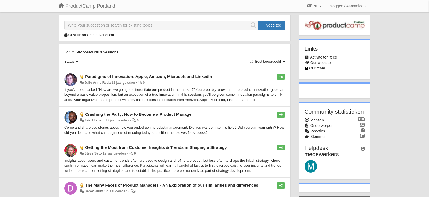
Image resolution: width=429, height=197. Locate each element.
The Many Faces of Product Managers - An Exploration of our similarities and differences (171, 185)
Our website (320, 62)
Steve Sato (93, 153)
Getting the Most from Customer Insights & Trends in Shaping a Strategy (156, 147)
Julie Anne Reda (97, 83)
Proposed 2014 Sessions (97, 52)
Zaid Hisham (94, 120)
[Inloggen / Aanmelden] (347, 6)
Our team (317, 68)
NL (314, 6)
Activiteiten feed (323, 57)
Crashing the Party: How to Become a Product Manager (139, 114)
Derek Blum (93, 191)
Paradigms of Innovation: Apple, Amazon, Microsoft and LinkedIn (148, 76)
